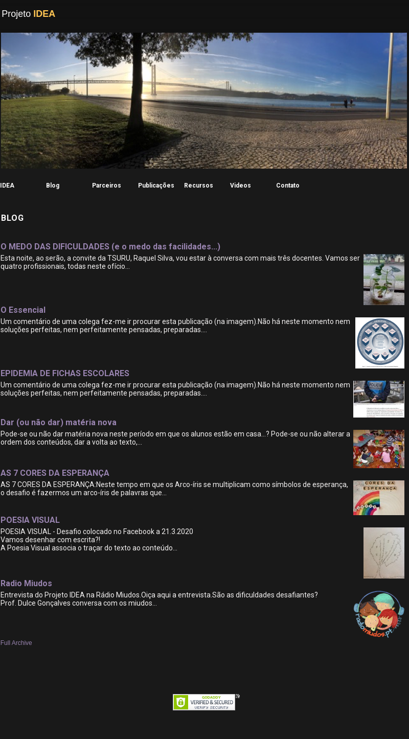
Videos (240, 185)
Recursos (198, 185)
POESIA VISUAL (30, 520)
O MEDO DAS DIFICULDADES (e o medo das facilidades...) (110, 246)
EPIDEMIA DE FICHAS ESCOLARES (65, 373)
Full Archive (16, 642)
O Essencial (23, 310)
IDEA (7, 185)
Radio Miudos (26, 583)
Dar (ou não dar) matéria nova (59, 422)
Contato (288, 185)
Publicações (156, 185)
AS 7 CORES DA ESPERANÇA (55, 473)
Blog (52, 185)
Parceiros (106, 185)
